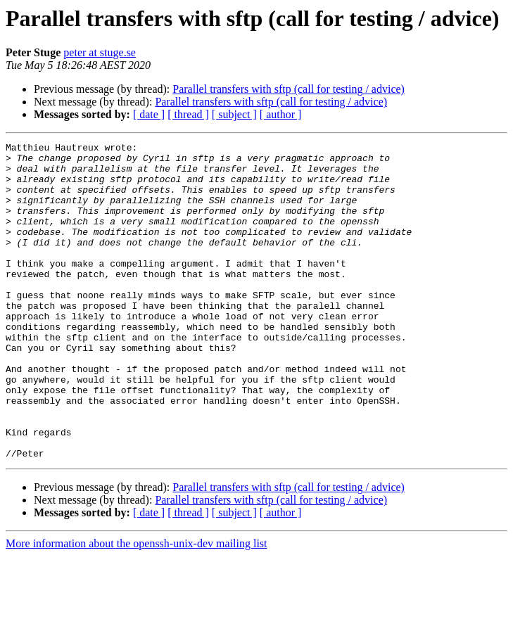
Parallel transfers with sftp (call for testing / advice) (288, 89)
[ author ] (281, 114)
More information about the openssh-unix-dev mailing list (136, 607)
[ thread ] (188, 114)
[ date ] (149, 114)
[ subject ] (234, 114)
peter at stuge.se (99, 52)
